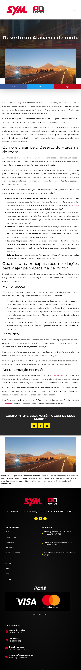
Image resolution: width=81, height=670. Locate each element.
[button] (74, 10)
